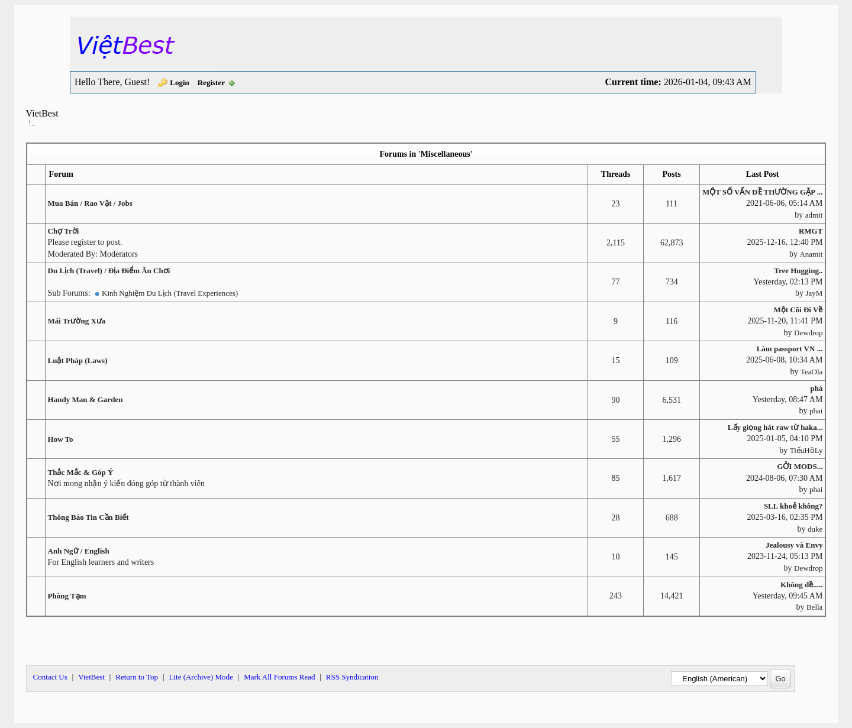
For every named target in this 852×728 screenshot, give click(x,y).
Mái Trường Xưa (77, 320)
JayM (814, 293)
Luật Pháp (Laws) (78, 360)
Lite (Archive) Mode (201, 676)
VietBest (42, 113)
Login (179, 82)
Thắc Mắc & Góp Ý (81, 472)
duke (815, 529)
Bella (814, 607)
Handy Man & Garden (85, 399)
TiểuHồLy (806, 450)
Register (211, 82)
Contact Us (50, 676)
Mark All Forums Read (279, 676)
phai (815, 410)
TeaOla (811, 371)
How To (60, 439)
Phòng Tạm (67, 595)
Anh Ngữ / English (78, 550)
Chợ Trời (63, 231)
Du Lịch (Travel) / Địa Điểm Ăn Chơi (109, 270)
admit (814, 215)
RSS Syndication (352, 676)
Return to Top (136, 676)
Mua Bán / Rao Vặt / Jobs (90, 203)
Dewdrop (808, 332)
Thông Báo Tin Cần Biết (88, 517)
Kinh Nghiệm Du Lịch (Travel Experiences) (170, 293)
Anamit (810, 254)
